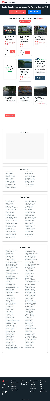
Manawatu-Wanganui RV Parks (12, 320)
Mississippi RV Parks (11, 333)
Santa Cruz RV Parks (29, 220)
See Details (12, 52)
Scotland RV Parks (29, 297)
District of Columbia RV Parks (12, 287)
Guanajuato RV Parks (10, 298)
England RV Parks (10, 290)
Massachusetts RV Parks (11, 326)
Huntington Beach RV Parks (12, 223)
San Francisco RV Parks (30, 217)
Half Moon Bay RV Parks (11, 220)
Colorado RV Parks (10, 283)
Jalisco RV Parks (9, 312)
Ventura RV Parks (29, 234)
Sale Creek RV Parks (29, 178)
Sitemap (4, 387)
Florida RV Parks (9, 294)
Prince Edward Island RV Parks (32, 281)
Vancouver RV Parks (29, 233)
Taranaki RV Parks (29, 311)
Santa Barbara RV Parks (30, 218)
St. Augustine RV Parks (30, 225)
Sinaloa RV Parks (29, 298)
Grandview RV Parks (10, 181)
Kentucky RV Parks (10, 315)
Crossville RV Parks (10, 176)
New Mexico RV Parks (30, 251)
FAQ (41, 388)
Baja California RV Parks (11, 262)
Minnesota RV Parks (10, 331)
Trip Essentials (14, 390)
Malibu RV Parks (9, 228)
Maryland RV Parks (10, 325)
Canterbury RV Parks (10, 272)
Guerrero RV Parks (10, 300)
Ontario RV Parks (29, 275)
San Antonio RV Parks (30, 214)
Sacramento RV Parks (30, 212)
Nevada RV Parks (10, 344)
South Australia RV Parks (30, 301)
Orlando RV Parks (29, 200)
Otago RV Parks (28, 278)
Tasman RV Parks (29, 312)
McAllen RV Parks (10, 186)
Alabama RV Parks (10, 251)
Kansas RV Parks (9, 314)
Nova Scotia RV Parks (30, 265)
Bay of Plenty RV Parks (11, 265)
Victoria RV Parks (29, 325)
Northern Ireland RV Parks (31, 259)
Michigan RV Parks (10, 328)
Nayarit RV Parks (9, 339)
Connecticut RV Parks (10, 284)
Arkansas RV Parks (10, 257)
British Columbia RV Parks (12, 267)
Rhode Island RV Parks (30, 292)
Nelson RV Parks (9, 342)
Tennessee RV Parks (30, 315)
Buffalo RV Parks (9, 204)
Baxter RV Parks (9, 173)
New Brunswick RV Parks (11, 345)
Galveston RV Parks (10, 218)
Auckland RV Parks (10, 259)
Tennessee (39, 18)
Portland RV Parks (29, 207)
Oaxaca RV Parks (29, 270)
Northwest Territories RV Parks (32, 264)
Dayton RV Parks (9, 178)
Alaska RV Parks (9, 253)
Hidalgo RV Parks (10, 305)
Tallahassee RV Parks (30, 228)
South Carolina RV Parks (30, 303)
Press (41, 386)
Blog (41, 384)
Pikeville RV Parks (29, 175)
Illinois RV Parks (9, 308)
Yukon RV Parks (28, 345)
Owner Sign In (33, 382)
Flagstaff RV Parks (10, 215)
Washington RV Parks (30, 333)
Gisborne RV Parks (10, 297)
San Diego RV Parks (29, 215)
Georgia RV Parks (10, 295)
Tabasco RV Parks (29, 308)
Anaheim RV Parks (10, 201)
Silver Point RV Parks (30, 179)
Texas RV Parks (28, 317)
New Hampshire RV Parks (11, 348)
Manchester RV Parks (10, 184)
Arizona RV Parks (10, 256)
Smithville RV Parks (29, 181)
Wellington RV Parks (29, 334)
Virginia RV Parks (29, 326)
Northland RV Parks (29, 262)
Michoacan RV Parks (10, 330)
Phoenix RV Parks (29, 206)
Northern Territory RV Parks (31, 261)
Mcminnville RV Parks (11, 187)
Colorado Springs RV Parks (12, 207)
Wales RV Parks (28, 331)
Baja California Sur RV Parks (12, 264)
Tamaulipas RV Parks (30, 309)
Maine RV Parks (9, 319)
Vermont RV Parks (29, 323)
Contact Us (42, 390)
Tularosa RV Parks (29, 231)
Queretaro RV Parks (29, 289)
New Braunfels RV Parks (11, 233)
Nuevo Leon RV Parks (30, 267)
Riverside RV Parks (29, 211)
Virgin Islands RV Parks (30, 328)
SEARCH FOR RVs (40, 78)
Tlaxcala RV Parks (29, 319)
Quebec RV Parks (29, 286)
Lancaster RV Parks (10, 183)
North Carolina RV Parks (30, 256)
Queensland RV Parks (30, 287)
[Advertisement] (25, 365)
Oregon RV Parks (29, 276)
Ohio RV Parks (28, 272)
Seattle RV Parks (29, 223)
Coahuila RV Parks (10, 279)
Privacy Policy (5, 386)
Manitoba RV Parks (10, 322)
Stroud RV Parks (28, 226)
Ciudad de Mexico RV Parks (12, 278)
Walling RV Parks (29, 186)
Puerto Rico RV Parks (30, 284)
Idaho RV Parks (9, 306)
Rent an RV (34, 12)
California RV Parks (10, 268)
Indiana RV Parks (9, 309)
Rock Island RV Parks (30, 176)
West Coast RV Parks (30, 336)
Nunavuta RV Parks (29, 268)
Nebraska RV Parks (10, 341)
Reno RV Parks (28, 209)
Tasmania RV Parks (29, 314)
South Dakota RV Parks (30, 305)
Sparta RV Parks (28, 183)
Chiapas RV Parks (10, 275)
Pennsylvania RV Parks (30, 279)
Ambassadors (24, 384)
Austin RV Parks (9, 203)
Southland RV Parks (29, 306)
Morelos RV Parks (10, 337)
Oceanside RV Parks (10, 237)
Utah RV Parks (28, 320)
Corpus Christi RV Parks (11, 209)
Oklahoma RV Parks (29, 273)
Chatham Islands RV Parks (12, 273)
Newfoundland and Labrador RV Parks (14, 347)
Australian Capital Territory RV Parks (14, 261)
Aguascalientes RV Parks (11, 250)
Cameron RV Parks (10, 206)
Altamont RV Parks (10, 172)
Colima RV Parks (9, 281)
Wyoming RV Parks (29, 342)
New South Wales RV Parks (31, 253)
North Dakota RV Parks (30, 257)
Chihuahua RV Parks (10, 276)
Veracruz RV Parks (29, 322)
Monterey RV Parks (29, 172)
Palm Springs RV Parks (30, 201)
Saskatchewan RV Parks (30, 295)
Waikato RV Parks (29, 330)
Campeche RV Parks (10, 270)
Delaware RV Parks (10, 286)
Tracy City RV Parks (29, 184)
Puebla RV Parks (29, 283)
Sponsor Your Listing (25, 21)
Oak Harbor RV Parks (10, 236)
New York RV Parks (29, 254)
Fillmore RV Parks (10, 214)
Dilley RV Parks (9, 179)
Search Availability (17, 12)
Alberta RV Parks (9, 254)
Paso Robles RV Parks (30, 203)
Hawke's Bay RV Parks (11, 303)
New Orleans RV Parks (11, 234)
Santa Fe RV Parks (29, 222)
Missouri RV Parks (10, 334)
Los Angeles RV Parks (11, 226)
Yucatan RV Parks (29, 344)
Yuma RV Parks (28, 236)
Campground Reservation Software (33, 390)
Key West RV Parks (10, 225)
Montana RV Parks (10, 336)
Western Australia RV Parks (31, 337)
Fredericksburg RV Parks (11, 217)
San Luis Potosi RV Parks (31, 294)
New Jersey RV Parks (30, 250)
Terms (3, 384)
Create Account (14, 382)
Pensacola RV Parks (29, 204)
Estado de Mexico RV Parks (12, 292)
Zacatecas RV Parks (29, 347)
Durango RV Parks (10, 212)
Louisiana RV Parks (10, 317)
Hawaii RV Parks (9, 301)
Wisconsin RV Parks (29, 341)
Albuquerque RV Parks (11, 200)
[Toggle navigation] (46, 2)
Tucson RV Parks (29, 229)
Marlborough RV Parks (11, 323)
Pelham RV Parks (29, 173)
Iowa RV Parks (9, 311)
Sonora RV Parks (29, 300)
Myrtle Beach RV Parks (11, 231)
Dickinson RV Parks (10, 211)
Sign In (13, 384)
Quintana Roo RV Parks (30, 290)
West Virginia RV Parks (30, 339)
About (41, 382)
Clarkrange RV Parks (10, 175)
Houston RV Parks (10, 222)
